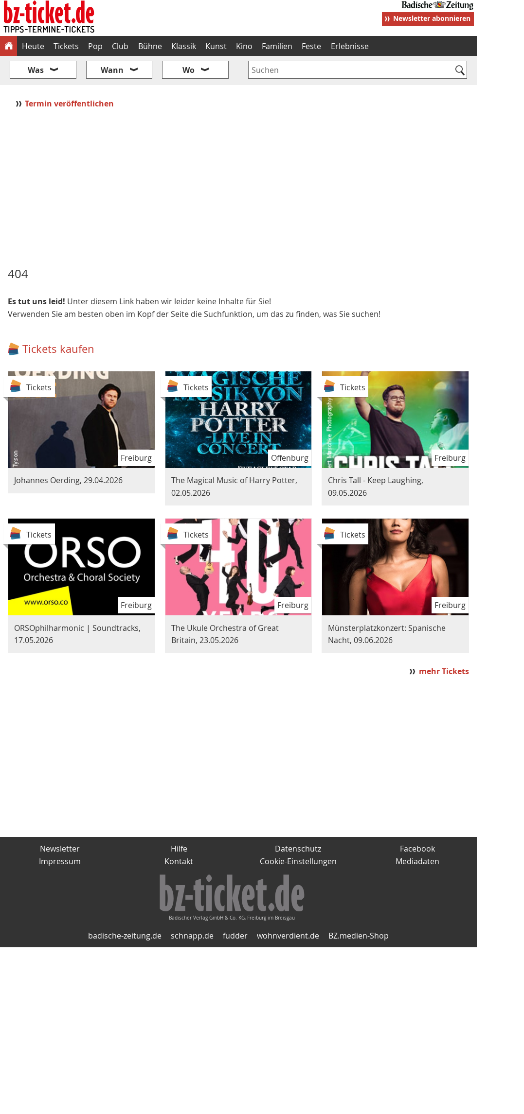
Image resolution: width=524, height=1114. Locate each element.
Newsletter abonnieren (431, 18)
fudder (235, 935)
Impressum (60, 861)
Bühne (150, 46)
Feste (311, 46)
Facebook (417, 848)
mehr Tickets (444, 671)
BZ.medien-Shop (358, 935)
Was (36, 70)
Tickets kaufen (58, 349)
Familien (277, 46)
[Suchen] (460, 71)
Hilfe (179, 848)
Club (120, 46)
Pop (95, 46)
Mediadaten (417, 861)
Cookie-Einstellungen (298, 861)
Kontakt (178, 861)
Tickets (66, 46)
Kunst (216, 46)
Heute (33, 46)
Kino (244, 46)
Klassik (183, 46)
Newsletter (60, 848)
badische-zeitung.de (125, 935)
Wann (112, 70)
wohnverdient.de (288, 935)
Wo (188, 70)
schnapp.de (192, 935)
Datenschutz (298, 848)
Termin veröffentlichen (70, 103)
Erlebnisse (350, 46)
